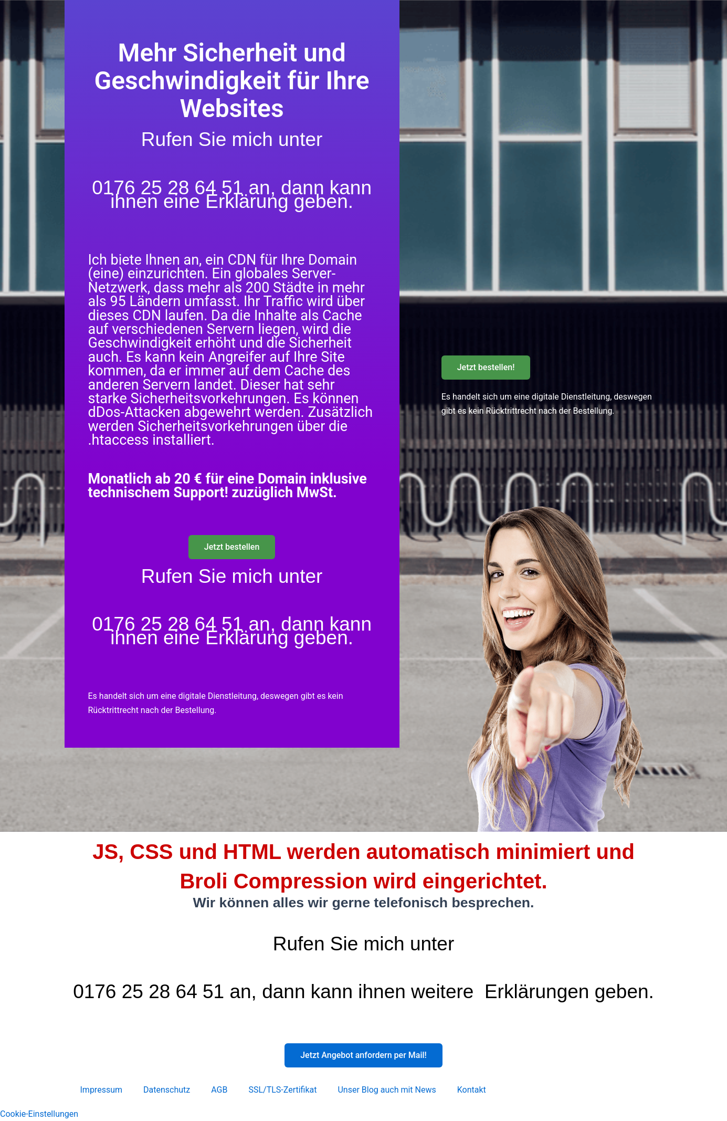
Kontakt (471, 1090)
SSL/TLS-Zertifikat (282, 1090)
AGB (219, 1090)
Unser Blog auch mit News (387, 1090)
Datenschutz (166, 1090)
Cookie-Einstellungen (39, 1114)
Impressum (101, 1090)
